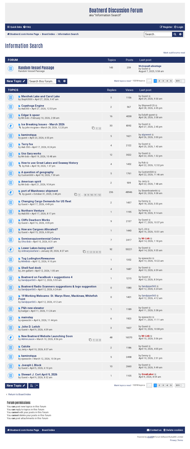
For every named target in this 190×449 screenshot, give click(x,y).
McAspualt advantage (150, 66)
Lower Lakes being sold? (37, 248)
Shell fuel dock (31, 268)
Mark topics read (122, 81)
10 (91, 195)
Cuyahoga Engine (32, 105)
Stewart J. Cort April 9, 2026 (39, 374)
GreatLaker (148, 374)
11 (95, 195)
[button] (149, 81)
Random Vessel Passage (36, 67)
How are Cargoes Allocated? (39, 229)
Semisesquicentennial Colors (40, 238)
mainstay (27, 317)
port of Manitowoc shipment (39, 191)
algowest (146, 134)
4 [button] (167, 81)
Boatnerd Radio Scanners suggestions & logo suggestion (58, 286)
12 (99, 195)
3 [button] (163, 81)
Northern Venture (32, 210)
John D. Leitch (30, 326)
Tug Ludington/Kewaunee (38, 258)
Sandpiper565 (28, 280)
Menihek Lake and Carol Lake (40, 96)
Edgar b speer (30, 115)
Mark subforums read (174, 53)
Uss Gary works (31, 153)
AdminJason (28, 339)
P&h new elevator (32, 308)
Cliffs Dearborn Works (35, 220)
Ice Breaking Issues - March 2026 (42, 124)
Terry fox (27, 144)
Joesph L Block (31, 365)
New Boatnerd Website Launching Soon (47, 336)
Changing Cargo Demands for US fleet (46, 201)
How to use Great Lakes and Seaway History (49, 163)
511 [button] (178, 81)
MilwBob (25, 261)
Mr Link (146, 238)
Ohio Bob (26, 241)
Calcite (25, 346)
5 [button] (171, 81)
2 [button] (159, 81)
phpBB (150, 437)
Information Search (24, 45)
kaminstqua (28, 135)
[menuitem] (27, 27)
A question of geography (37, 172)
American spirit (31, 181)
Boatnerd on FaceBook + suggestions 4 (46, 277)
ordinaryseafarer (30, 251)
